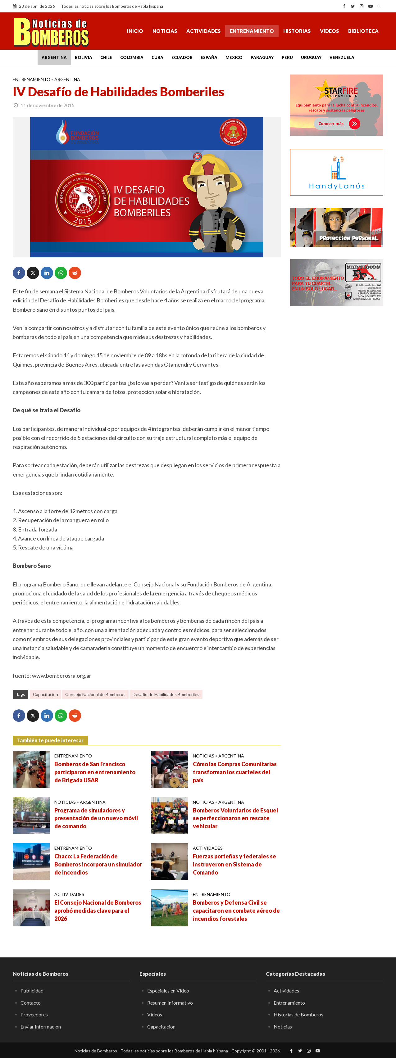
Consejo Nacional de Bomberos (95, 694)
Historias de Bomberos (298, 1014)
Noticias (164, 31)
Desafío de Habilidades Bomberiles (166, 694)
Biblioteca (363, 31)
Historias (297, 31)
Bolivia (83, 57)
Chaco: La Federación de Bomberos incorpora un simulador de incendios (98, 864)
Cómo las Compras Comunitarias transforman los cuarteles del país (235, 772)
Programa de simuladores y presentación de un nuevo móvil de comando (96, 818)
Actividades (203, 31)
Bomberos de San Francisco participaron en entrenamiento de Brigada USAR (94, 772)
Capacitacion (45, 694)
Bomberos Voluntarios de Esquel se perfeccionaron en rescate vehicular (235, 818)
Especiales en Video (168, 990)
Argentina (54, 57)
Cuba (157, 57)
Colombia (131, 57)
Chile (106, 57)
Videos (329, 31)
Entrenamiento (252, 31)
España (209, 57)
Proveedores (34, 1014)
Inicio (135, 31)
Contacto (30, 1003)
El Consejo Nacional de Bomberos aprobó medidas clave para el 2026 (97, 910)
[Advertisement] (336, 411)
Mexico (234, 57)
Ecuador (182, 57)
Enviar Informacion (40, 1026)
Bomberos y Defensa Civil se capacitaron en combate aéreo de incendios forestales (236, 910)
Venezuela (342, 57)
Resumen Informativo (170, 1003)
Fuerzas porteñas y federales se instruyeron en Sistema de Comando (234, 864)
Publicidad (31, 990)
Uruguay (311, 57)
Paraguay (262, 57)
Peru (287, 57)
